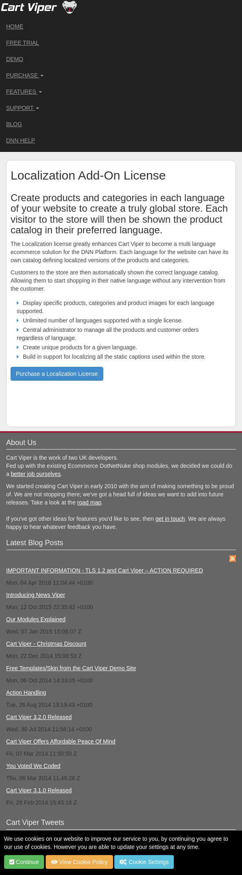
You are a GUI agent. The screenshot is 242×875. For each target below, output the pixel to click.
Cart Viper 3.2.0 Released (39, 717)
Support (22, 108)
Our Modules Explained (36, 619)
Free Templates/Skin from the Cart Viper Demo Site (71, 668)
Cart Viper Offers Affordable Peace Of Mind (60, 741)
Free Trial (22, 42)
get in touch (170, 518)
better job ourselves (36, 474)
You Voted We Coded (33, 766)
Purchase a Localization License (57, 374)
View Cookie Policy (79, 862)
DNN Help (20, 140)
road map (89, 502)
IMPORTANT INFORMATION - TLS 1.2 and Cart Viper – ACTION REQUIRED (104, 570)
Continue (24, 862)
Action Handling (26, 692)
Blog (14, 124)
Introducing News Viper (35, 595)
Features (24, 91)
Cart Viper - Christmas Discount (46, 643)
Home (14, 26)
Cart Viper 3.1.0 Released (39, 790)
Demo (14, 59)
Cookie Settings (144, 862)
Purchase (25, 75)
